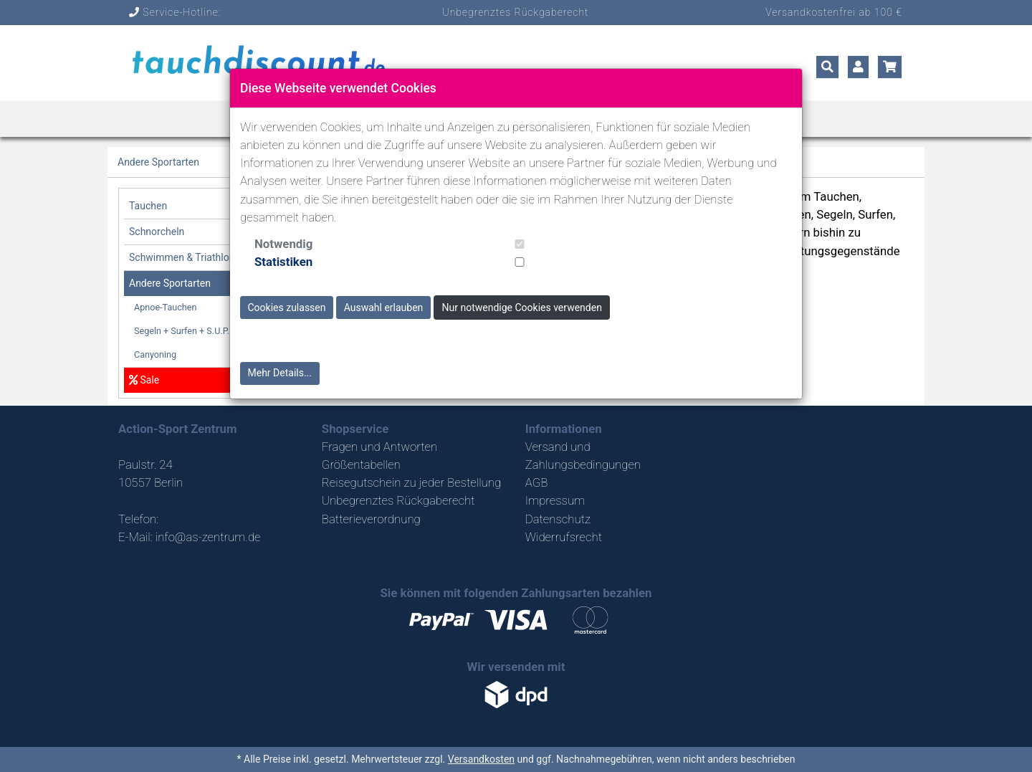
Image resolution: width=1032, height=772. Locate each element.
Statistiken (283, 261)
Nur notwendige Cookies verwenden (522, 307)
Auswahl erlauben (384, 307)
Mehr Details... (280, 372)
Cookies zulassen (287, 307)
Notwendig (283, 244)
